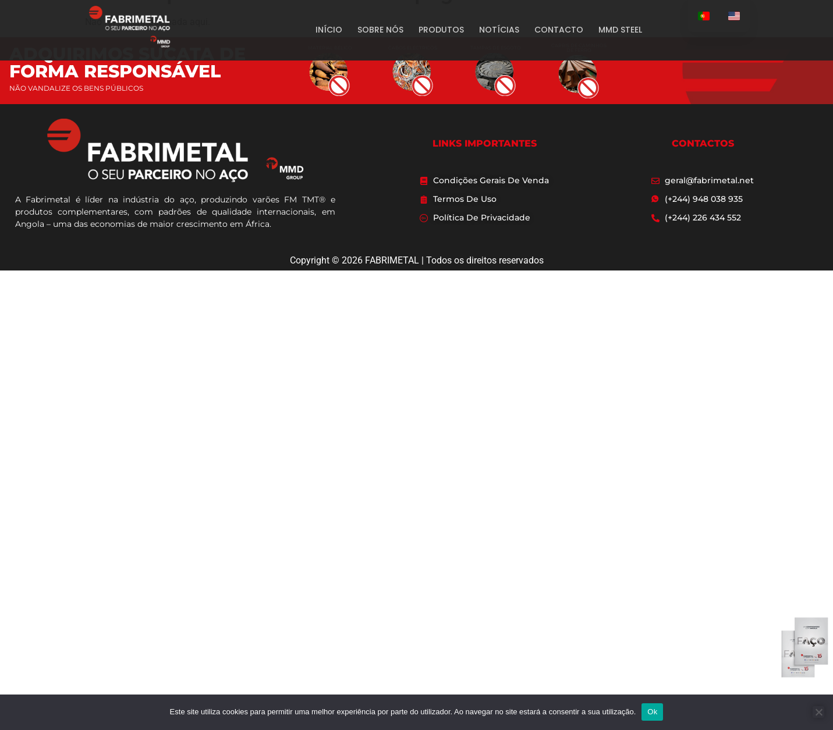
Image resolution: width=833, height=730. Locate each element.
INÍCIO (329, 29)
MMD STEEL (620, 29)
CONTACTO (558, 29)
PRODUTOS (441, 29)
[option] (734, 16)
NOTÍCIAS (499, 29)
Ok (652, 711)
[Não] (818, 712)
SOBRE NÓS (380, 29)
